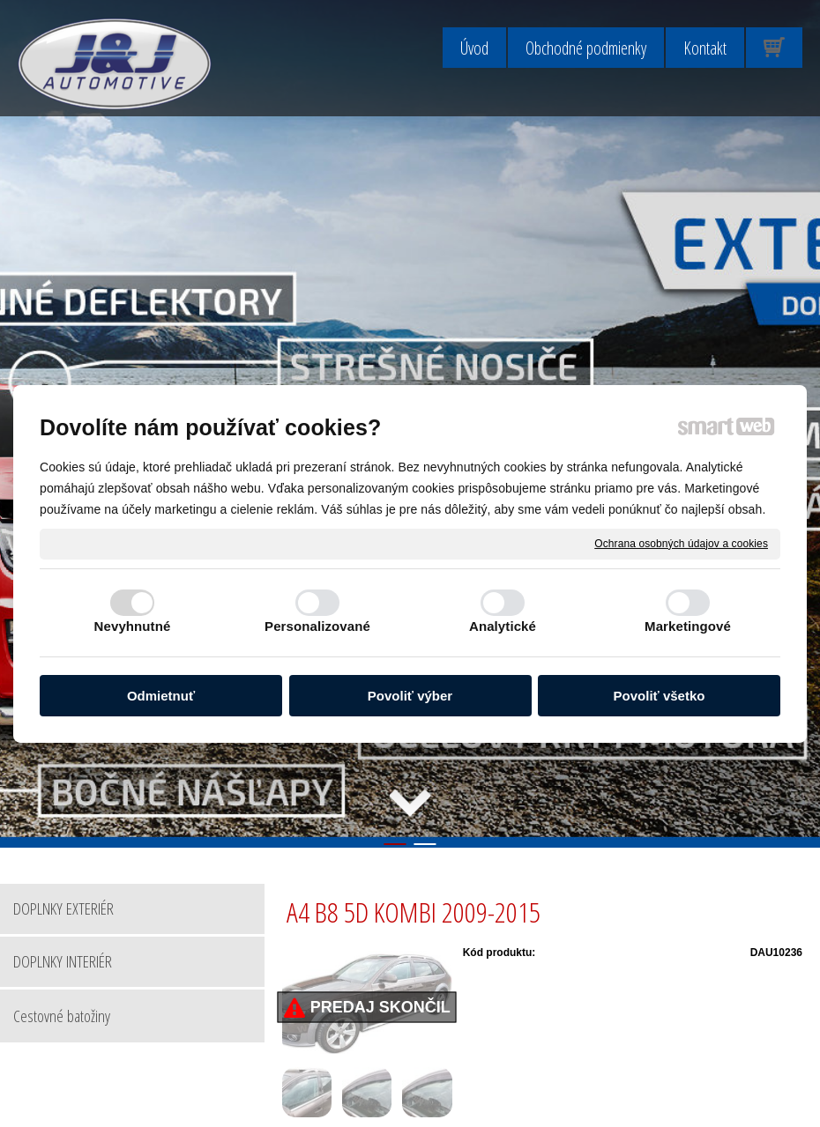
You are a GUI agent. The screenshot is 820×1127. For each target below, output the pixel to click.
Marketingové (688, 626)
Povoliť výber (410, 695)
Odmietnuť (161, 695)
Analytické (502, 626)
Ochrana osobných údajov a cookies (681, 543)
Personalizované (317, 626)
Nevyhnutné (132, 626)
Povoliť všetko (659, 695)
